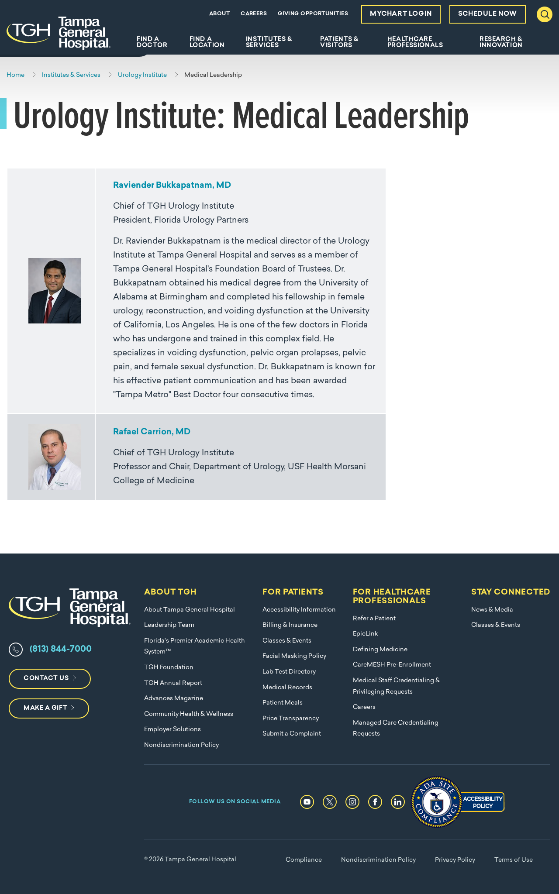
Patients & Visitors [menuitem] (339, 43)
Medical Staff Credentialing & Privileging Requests (396, 686)
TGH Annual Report (173, 683)
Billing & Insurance (289, 625)
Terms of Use (513, 860)
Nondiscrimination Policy (181, 745)
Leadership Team (169, 625)
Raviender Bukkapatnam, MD (172, 186)
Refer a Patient (374, 618)
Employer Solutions (172, 729)
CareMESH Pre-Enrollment (392, 665)
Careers (254, 14)
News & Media (492, 610)
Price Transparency (290, 718)
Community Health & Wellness (188, 714)
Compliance (304, 860)
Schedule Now (487, 14)
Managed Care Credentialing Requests (395, 729)
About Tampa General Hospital (189, 610)
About (219, 14)
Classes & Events (286, 641)
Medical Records (287, 687)
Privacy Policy (455, 860)
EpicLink (365, 634)
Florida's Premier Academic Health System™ (194, 647)
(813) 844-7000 (61, 649)
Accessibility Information (299, 610)
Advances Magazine (173, 698)
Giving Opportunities (313, 14)
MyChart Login (401, 14)
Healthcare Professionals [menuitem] (415, 43)
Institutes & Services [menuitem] (269, 43)
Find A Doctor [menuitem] (152, 43)
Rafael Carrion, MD (151, 432)
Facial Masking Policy (294, 656)
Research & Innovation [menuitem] (501, 43)
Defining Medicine (380, 649)
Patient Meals (282, 703)
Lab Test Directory (289, 672)
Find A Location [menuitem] (207, 43)
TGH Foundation (168, 667)
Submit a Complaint (291, 734)
